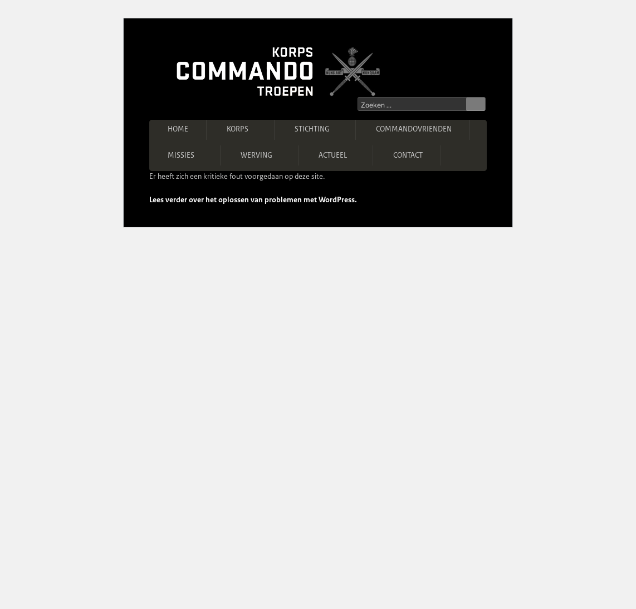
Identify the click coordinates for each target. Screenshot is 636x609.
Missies (186, 155)
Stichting (317, 129)
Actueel (338, 155)
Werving (262, 155)
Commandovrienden (414, 129)
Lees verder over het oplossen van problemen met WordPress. (253, 200)
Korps (243, 129)
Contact (408, 155)
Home (178, 129)
